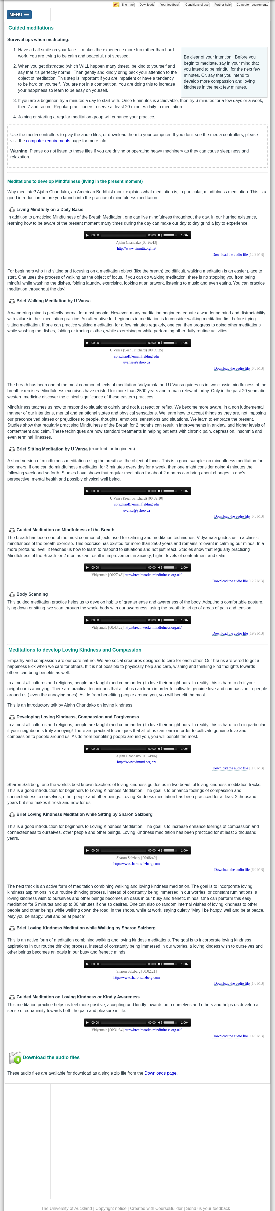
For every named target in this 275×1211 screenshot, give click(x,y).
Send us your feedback (208, 1208)
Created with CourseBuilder (156, 1208)
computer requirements (48, 141)
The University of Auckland (66, 1208)
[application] (137, 235)
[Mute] (160, 235)
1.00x (184, 235)
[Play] (87, 235)
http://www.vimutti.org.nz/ (136, 248)
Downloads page (160, 1073)
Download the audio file (230, 255)
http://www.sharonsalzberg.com (136, 864)
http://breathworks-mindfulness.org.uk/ (153, 575)
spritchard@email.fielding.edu (136, 356)
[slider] (123, 235)
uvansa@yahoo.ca (136, 362)
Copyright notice (111, 1208)
